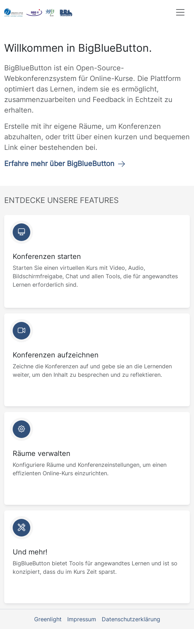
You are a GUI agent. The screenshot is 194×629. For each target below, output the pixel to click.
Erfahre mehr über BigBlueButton (65, 163)
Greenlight (48, 619)
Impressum (81, 619)
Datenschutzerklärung (131, 619)
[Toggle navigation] (180, 12)
